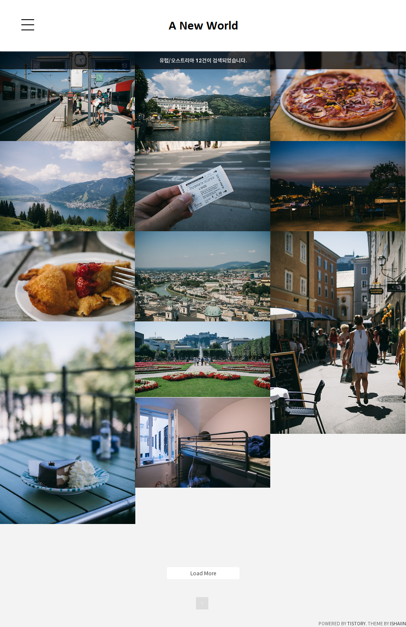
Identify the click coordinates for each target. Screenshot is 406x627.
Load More (203, 573)
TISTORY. (357, 623)
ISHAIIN (398, 623)
